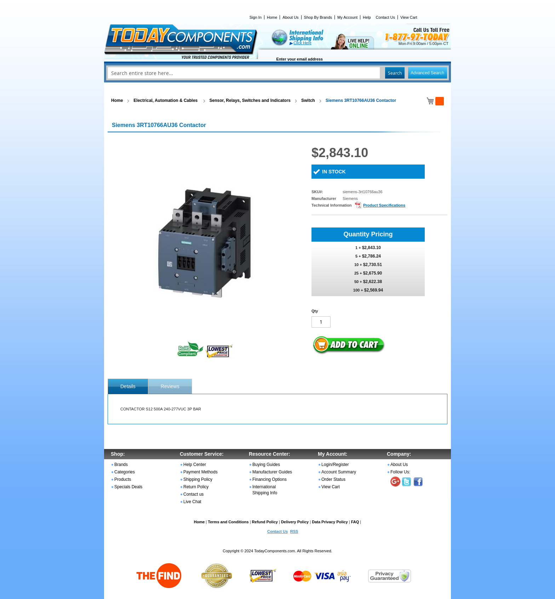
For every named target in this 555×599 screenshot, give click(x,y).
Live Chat (192, 501)
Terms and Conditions (228, 522)
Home (272, 17)
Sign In (256, 17)
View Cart (408, 17)
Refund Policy (265, 522)
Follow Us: (400, 472)
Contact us (193, 494)
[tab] (128, 386)
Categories (124, 472)
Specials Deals (128, 486)
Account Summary (338, 472)
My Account (347, 17)
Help (367, 17)
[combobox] (277, 72)
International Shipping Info (264, 489)
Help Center (194, 464)
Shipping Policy (197, 479)
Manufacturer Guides (272, 472)
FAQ (355, 522)
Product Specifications (384, 205)
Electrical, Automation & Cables (166, 100)
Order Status (333, 479)
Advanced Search (427, 72)
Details (128, 386)
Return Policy (195, 486)
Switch (308, 100)
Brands (121, 464)
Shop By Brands (318, 17)
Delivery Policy (295, 522)
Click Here (302, 43)
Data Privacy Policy (330, 522)
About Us (290, 17)
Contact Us (385, 17)
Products (122, 479)
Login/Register (335, 464)
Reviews (170, 386)
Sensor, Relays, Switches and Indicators (250, 100)
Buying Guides (266, 464)
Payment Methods (200, 472)
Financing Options (269, 479)
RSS (294, 531)
